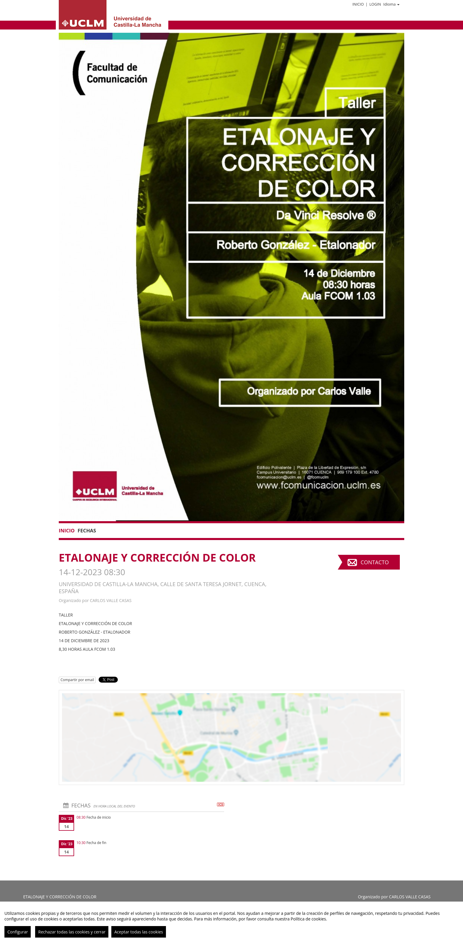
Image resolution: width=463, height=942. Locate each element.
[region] (231, 922)
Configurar (17, 932)
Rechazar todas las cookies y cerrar (71, 932)
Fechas (87, 530)
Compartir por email (77, 679)
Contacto (375, 562)
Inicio (357, 4)
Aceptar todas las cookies (138, 932)
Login (375, 4)
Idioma (391, 4)
